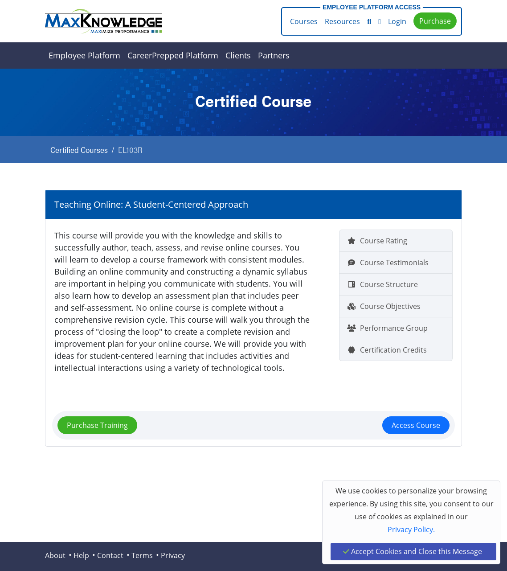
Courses (304, 21)
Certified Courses (79, 149)
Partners (274, 55)
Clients (238, 55)
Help (81, 555)
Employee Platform (84, 55)
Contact (110, 555)
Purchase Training (97, 425)
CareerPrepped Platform (172, 55)
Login (397, 21)
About (55, 555)
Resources (342, 21)
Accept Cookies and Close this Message (412, 551)
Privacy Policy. (411, 529)
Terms (142, 555)
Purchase (435, 21)
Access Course (416, 425)
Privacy (173, 555)
